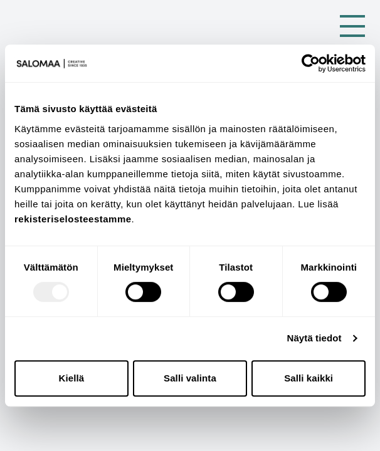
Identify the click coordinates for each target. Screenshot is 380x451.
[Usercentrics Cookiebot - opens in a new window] (311, 63)
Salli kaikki (308, 378)
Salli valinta (190, 378)
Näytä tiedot (314, 338)
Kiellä (72, 378)
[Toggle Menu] (352, 26)
